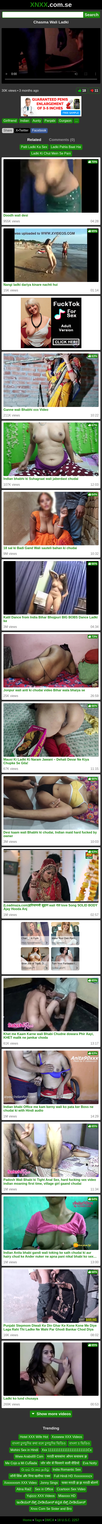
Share (7, 130)
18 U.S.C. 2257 (68, 1520)
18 (82, 90)
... (76, 120)
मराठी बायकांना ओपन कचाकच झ (67, 1456)
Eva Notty (90, 1463)
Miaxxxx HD (67, 1495)
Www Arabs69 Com (29, 1456)
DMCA (49, 1520)
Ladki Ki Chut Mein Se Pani (51, 153)
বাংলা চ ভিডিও (79, 1443)
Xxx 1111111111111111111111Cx (66, 1449)
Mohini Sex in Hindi (24, 1449)
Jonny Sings (49, 1482)
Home (27, 1520)
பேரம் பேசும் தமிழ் (35, 1469)
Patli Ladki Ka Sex (34, 147)
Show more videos (51, 1414)
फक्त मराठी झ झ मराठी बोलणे (80, 1482)
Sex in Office (44, 1489)
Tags (38, 1520)
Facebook (39, 130)
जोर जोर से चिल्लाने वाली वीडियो (60, 1463)
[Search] (42, 15)
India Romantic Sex (67, 1469)
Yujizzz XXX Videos (40, 1495)
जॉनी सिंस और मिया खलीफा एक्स (30, 1476)
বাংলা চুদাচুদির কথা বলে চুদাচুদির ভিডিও (39, 1443)
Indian (24, 120)
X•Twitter (22, 130)
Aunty (37, 120)
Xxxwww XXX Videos (67, 1437)
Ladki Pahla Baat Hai (66, 147)
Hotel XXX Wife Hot (34, 1437)
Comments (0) (62, 140)
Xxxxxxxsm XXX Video (20, 1482)
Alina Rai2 (24, 1489)
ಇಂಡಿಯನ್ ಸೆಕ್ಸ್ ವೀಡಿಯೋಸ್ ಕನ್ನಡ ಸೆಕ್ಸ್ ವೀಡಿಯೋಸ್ (51, 1502)
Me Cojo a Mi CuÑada (21, 1463)
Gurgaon (65, 120)
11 (94, 90)
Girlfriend (10, 120)
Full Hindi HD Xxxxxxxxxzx (73, 1476)
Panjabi (49, 120)
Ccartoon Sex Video (71, 1489)
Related (34, 140)
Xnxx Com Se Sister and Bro (51, 1508)
